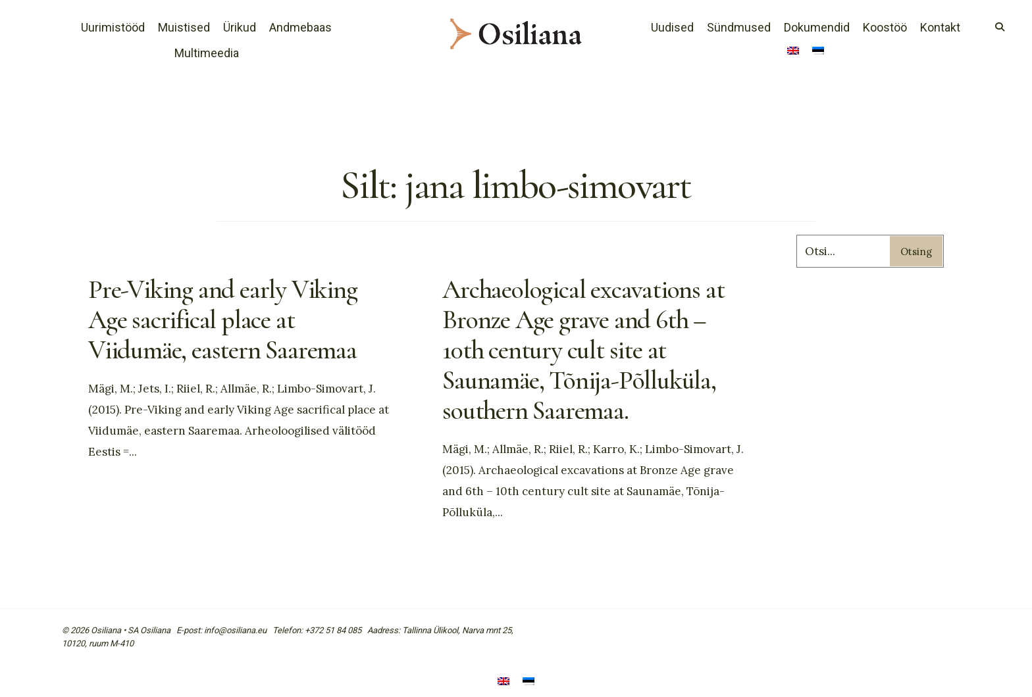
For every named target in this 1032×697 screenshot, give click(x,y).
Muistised (184, 27)
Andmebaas (300, 27)
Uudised (672, 27)
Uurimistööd (113, 27)
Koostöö (885, 27)
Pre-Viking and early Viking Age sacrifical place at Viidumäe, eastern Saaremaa (222, 320)
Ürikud (239, 27)
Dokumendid (817, 27)
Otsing (916, 251)
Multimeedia (206, 53)
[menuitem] (793, 51)
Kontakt (940, 27)
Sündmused (739, 27)
